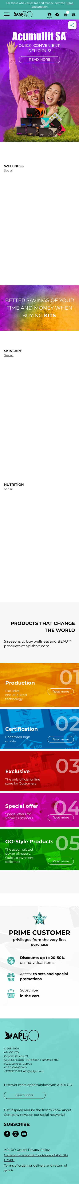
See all (8, 170)
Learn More (24, 1095)
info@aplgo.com (33, 1071)
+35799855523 (13, 1071)
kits (50, 315)
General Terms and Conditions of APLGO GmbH (36, 1157)
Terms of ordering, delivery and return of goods (35, 1167)
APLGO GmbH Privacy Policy (27, 1150)
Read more (39, 60)
